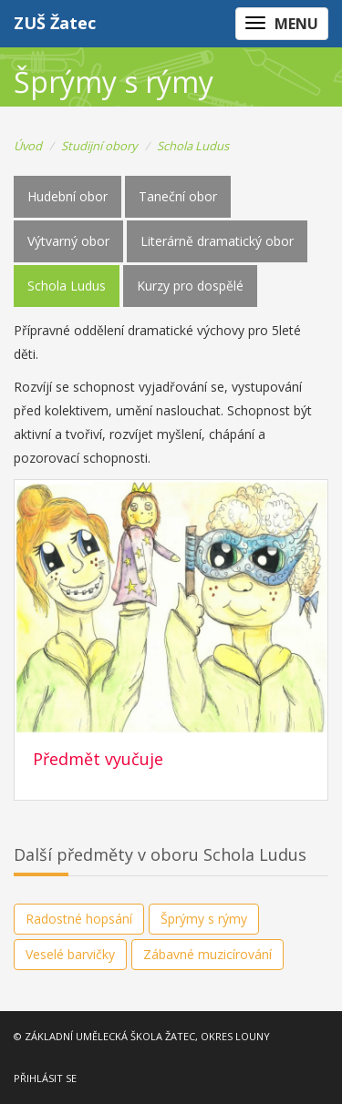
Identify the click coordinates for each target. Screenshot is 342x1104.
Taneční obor (178, 196)
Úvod (28, 146)
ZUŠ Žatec (55, 23)
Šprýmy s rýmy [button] (204, 918)
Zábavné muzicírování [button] (207, 954)
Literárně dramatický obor (217, 241)
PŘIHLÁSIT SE (45, 1078)
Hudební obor (67, 196)
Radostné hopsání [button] (79, 918)
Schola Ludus (193, 146)
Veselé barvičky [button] (70, 954)
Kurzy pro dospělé (190, 285)
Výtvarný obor (68, 241)
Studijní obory (99, 146)
